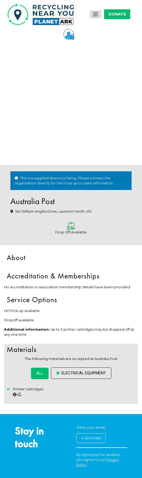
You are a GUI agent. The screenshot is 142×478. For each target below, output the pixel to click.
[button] (69, 33)
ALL (39, 373)
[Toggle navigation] (95, 14)
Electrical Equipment (81, 373)
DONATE (117, 14)
